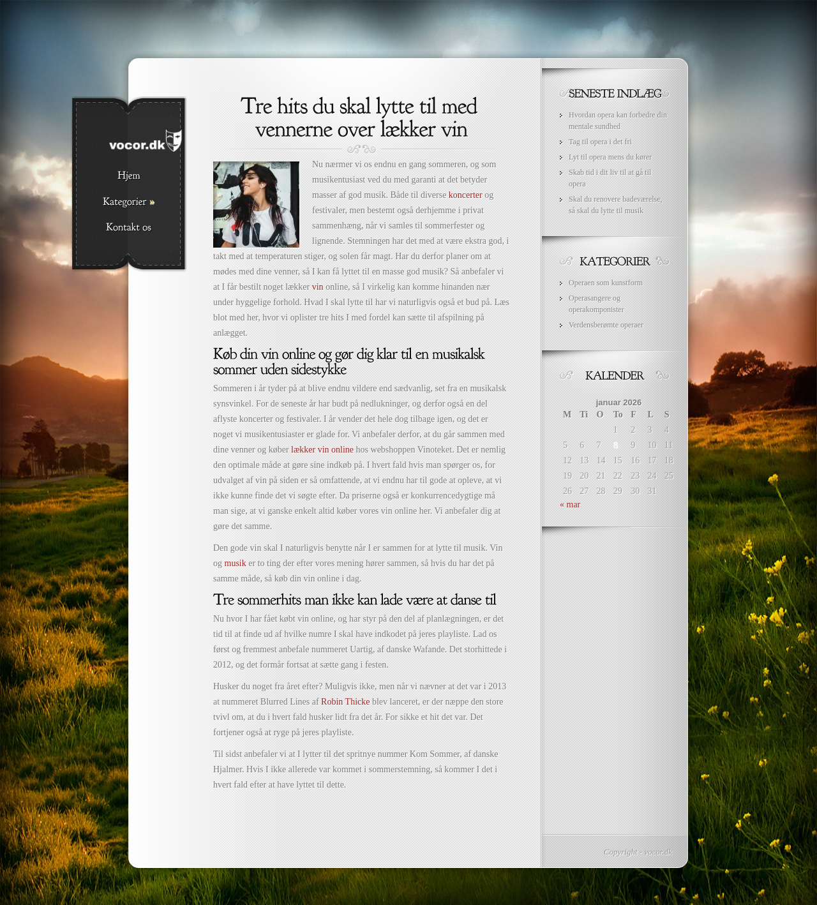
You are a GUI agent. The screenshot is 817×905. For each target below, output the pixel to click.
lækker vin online (322, 449)
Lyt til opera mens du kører (610, 157)
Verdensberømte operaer (606, 324)
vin (318, 287)
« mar (570, 504)
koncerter (466, 195)
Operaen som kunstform (606, 282)
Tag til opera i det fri (600, 141)
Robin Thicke (345, 702)
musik (235, 563)
